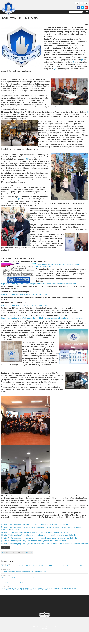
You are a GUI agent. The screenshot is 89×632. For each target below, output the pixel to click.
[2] (73, 62)
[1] (82, 60)
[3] (55, 69)
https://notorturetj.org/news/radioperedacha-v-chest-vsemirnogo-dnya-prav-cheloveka (36, 524)
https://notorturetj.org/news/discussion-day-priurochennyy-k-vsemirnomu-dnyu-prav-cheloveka (40, 535)
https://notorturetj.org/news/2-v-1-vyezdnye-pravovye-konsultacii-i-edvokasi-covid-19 (36, 541)
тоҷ (81, 3)
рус (86, 3)
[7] (2, 543)
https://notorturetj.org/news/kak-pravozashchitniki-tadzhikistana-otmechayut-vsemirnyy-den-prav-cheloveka (42, 318)
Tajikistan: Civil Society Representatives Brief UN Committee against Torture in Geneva (23, 577)
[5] (19, 114)
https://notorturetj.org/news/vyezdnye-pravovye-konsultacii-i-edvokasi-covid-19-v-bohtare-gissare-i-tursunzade (46, 543)
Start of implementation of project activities (12, 582)
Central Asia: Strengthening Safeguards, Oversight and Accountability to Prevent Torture (23, 571)
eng (77, 3)
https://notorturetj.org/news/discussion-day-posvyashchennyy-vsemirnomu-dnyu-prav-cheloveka (40, 538)
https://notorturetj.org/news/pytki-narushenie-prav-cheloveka (24, 294)
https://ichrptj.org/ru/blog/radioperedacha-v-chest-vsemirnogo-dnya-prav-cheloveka (36, 532)
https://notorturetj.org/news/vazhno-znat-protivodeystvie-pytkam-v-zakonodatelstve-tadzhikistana (38, 284)
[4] (87, 112)
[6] (27, 159)
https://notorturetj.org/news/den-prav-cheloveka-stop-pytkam (25, 305)
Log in (3, 552)
